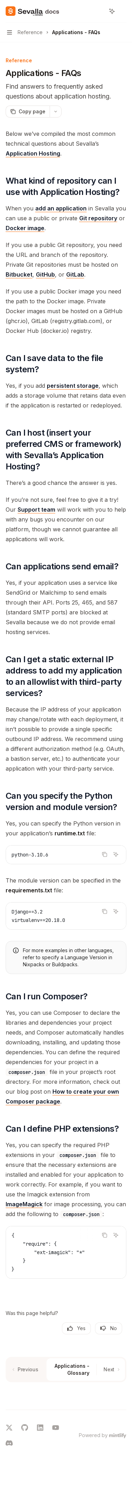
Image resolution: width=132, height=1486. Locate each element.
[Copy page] (28, 112)
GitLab (75, 274)
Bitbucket (19, 274)
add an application (61, 208)
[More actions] (122, 11)
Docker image (25, 228)
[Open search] (99, 11)
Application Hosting (33, 153)
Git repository (98, 218)
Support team (36, 509)
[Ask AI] (115, 854)
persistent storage (73, 385)
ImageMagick (24, 1204)
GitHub (45, 274)
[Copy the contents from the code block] (104, 854)
